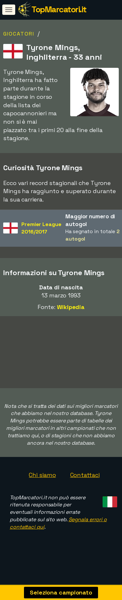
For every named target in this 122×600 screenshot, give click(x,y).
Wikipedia (70, 307)
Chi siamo (42, 481)
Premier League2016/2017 (41, 228)
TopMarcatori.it (58, 9)
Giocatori (18, 33)
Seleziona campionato (61, 592)
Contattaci (85, 481)
